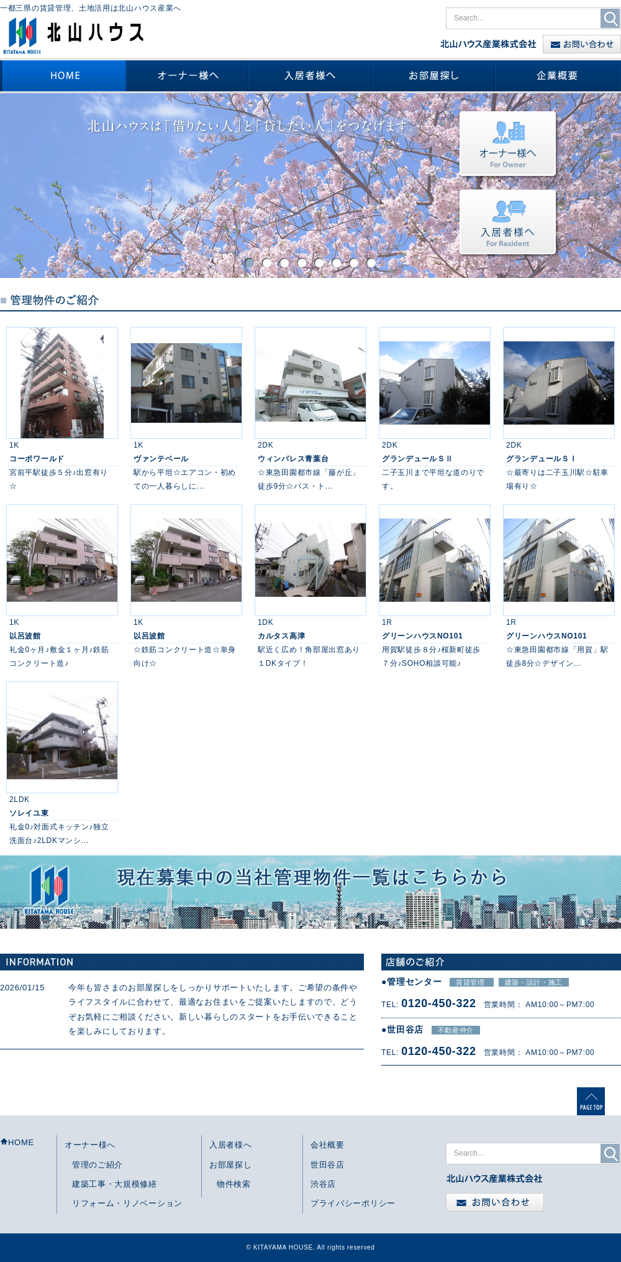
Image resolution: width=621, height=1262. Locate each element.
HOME (17, 1142)
